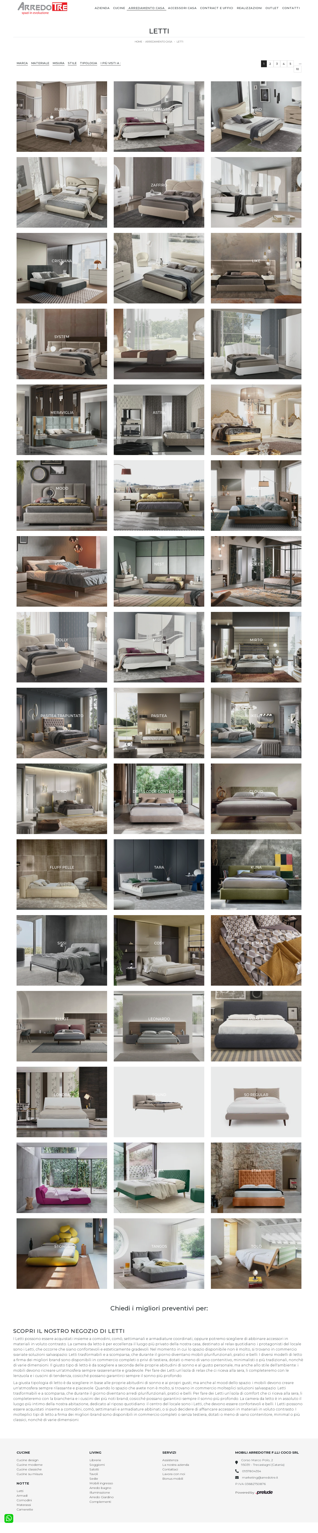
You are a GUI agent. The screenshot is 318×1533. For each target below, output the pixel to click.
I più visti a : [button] (110, 63)
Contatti (291, 8)
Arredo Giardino (101, 1497)
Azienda (102, 8)
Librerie (95, 1460)
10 (297, 69)
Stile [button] (72, 63)
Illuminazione (99, 1492)
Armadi (22, 1496)
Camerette (25, 1509)
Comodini (24, 1500)
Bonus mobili (172, 1479)
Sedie (93, 1479)
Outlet (272, 8)
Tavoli (93, 1474)
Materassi (24, 1505)
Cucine (119, 8)
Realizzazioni (249, 8)
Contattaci (170, 1469)
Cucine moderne (30, 1465)
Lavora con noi (173, 1474)
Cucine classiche (29, 1469)
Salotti (94, 1469)
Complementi (100, 1502)
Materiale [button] (40, 63)
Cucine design (27, 1460)
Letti (180, 41)
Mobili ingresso (101, 1483)
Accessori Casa (182, 8)
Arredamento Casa (147, 8)
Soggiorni (97, 1465)
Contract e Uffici (216, 8)
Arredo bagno (100, 1488)
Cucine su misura (30, 1474)
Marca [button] (22, 63)
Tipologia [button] (88, 63)
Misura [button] (58, 63)
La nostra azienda (175, 1465)
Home (138, 41)
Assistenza (170, 1460)
